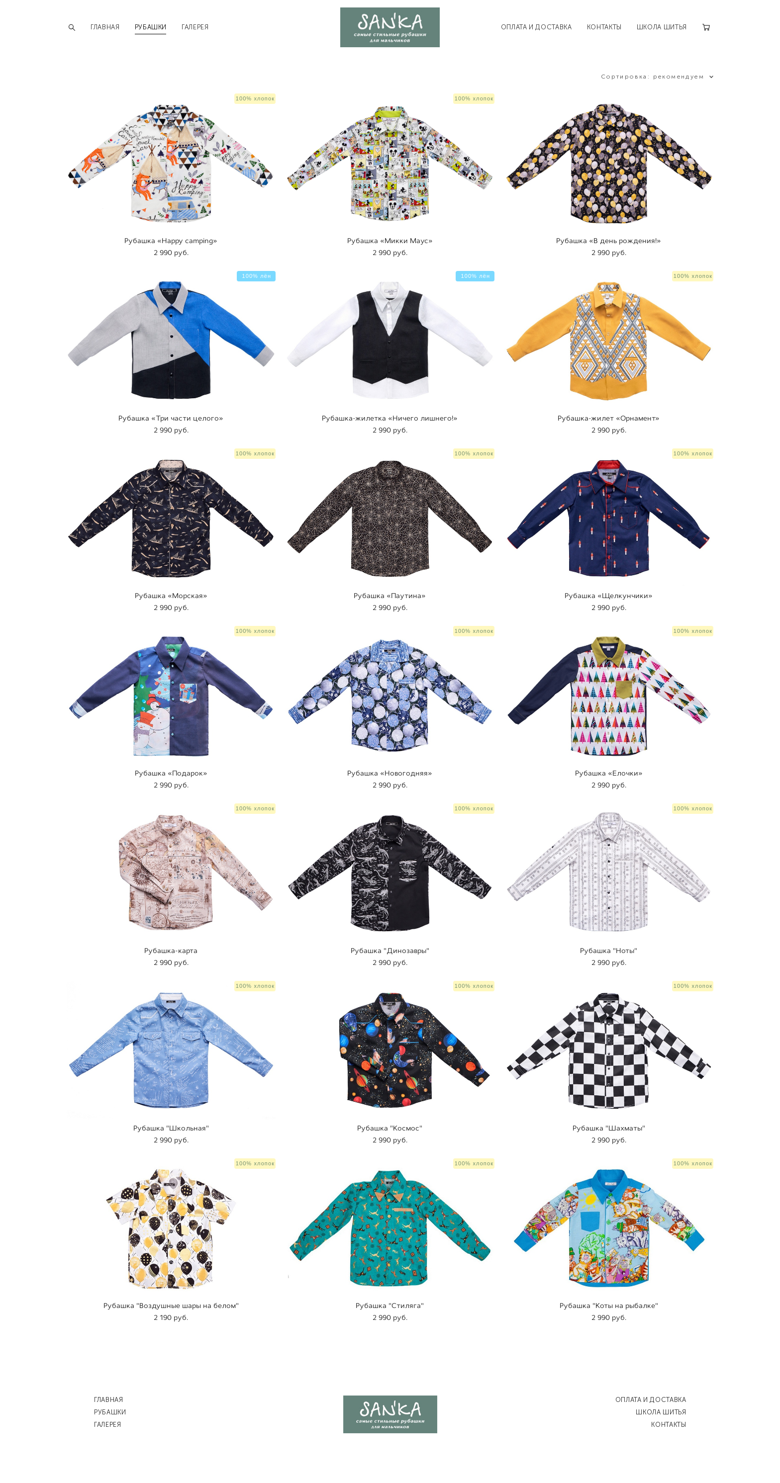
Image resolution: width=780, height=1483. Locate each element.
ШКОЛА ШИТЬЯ (662, 27)
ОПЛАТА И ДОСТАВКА (536, 27)
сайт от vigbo (390, 1459)
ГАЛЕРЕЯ (195, 27)
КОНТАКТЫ (604, 27)
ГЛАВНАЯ (105, 27)
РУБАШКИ (151, 27)
